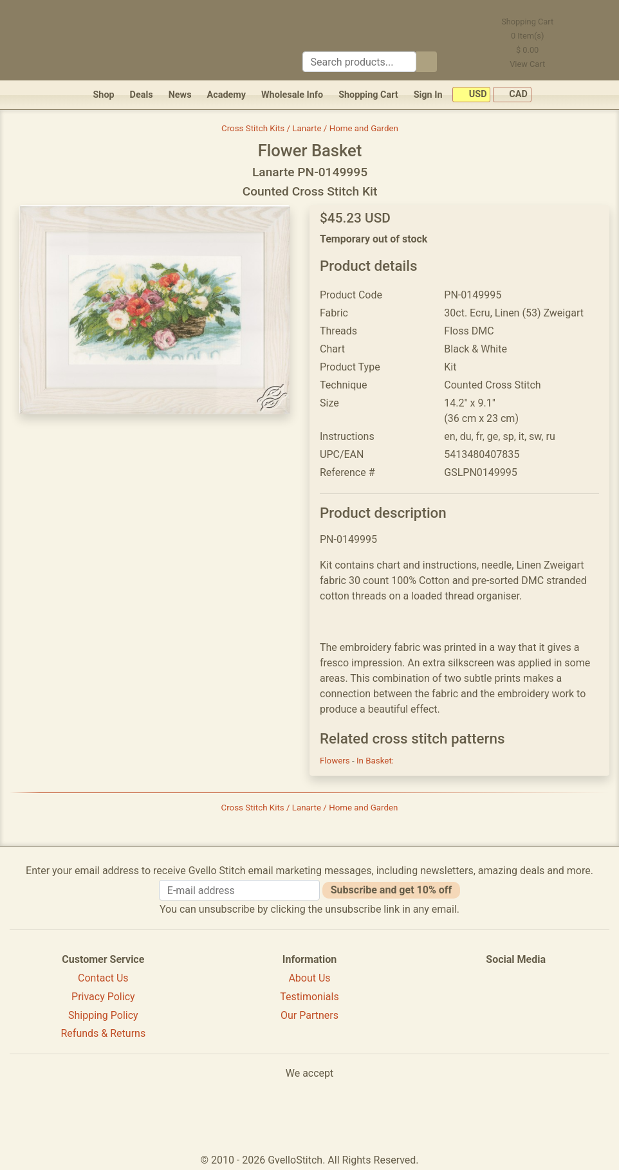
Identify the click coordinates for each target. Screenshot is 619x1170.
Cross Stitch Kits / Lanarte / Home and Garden (309, 128)
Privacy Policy (103, 997)
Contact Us (103, 978)
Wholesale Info (292, 94)
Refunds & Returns (103, 1033)
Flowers (336, 760)
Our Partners (309, 1015)
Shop (103, 94)
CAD (512, 94)
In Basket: (375, 760)
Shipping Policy (103, 1015)
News (180, 94)
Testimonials (309, 997)
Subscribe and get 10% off (391, 890)
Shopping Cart (368, 94)
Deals (141, 94)
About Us (309, 978)
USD (471, 94)
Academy (226, 94)
